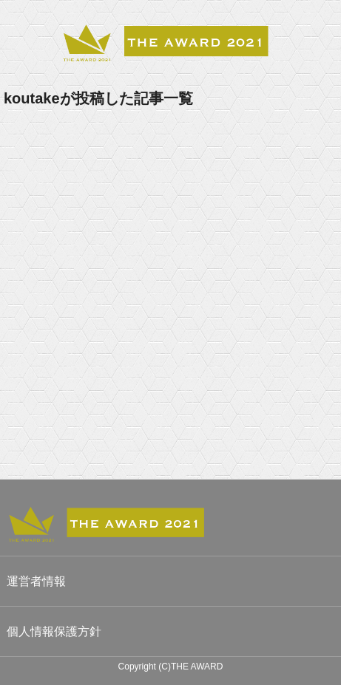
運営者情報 (36, 581)
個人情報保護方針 (54, 631)
